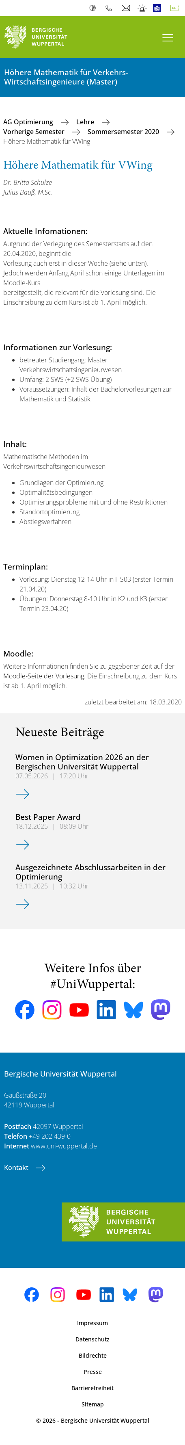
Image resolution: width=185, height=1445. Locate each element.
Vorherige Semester (34, 131)
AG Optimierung (29, 121)
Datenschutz (92, 1339)
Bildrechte (93, 1355)
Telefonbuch (110, 8)
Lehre (86, 121)
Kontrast (94, 8)
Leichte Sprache (159, 8)
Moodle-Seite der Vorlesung (43, 676)
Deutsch (176, 8)
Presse (93, 1372)
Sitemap (93, 1404)
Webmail (127, 8)
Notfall (143, 8)
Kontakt (17, 1167)
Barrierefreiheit (92, 1388)
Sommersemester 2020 (124, 131)
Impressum (92, 1323)
